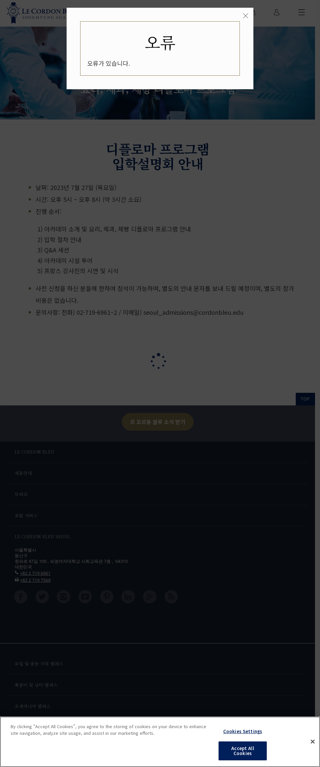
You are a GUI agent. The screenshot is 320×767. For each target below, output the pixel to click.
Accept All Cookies (242, 751)
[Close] (245, 16)
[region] (160, 742)
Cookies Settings (242, 731)
